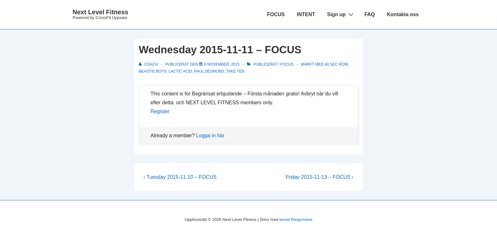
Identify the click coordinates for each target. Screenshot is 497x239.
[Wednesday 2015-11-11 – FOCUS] (222, 64)
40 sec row (336, 64)
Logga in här (210, 135)
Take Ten (235, 71)
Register (160, 111)
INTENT (306, 14)
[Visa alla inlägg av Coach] (149, 64)
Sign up (341, 14)
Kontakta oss (403, 14)
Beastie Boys (152, 71)
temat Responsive (296, 219)
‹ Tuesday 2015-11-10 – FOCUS (180, 177)
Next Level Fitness (100, 12)
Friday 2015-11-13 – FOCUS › (319, 177)
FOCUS (276, 14)
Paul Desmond (209, 71)
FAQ (370, 14)
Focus (287, 64)
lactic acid (180, 71)
